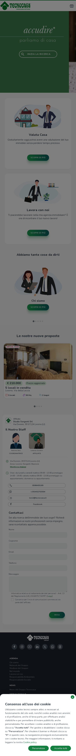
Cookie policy (29, 742)
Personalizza (38, 748)
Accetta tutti (60, 748)
